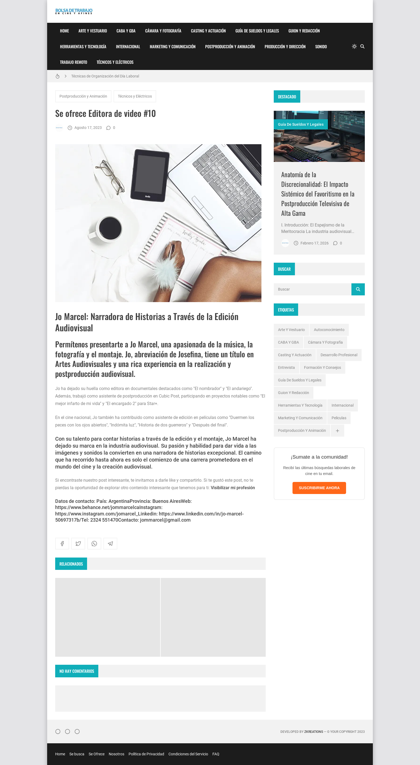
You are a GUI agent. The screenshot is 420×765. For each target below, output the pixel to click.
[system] (354, 46)
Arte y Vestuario (92, 31)
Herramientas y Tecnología (83, 46)
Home (64, 31)
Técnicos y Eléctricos (115, 62)
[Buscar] (362, 46)
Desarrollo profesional (339, 355)
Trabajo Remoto (73, 62)
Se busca (76, 754)
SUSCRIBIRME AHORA (319, 488)
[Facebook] (67, 731)
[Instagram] (58, 731)
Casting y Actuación (208, 31)
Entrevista (286, 367)
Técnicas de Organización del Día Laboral (105, 76)
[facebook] (62, 543)
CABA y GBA (126, 31)
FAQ (215, 754)
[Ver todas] (337, 431)
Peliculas (339, 418)
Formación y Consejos (322, 367)
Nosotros (116, 754)
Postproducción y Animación (230, 46)
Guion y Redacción (304, 31)
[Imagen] (319, 136)
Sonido (321, 46)
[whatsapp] (94, 543)
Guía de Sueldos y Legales (257, 31)
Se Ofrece (96, 754)
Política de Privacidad (146, 754)
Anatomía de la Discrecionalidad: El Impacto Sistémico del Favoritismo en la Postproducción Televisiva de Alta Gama (317, 193)
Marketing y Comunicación (173, 46)
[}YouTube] (77, 731)
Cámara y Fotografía (163, 31)
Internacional (128, 46)
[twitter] (78, 543)
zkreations (313, 732)
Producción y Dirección (285, 46)
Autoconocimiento (329, 330)
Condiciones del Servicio (188, 754)
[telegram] (110, 543)
